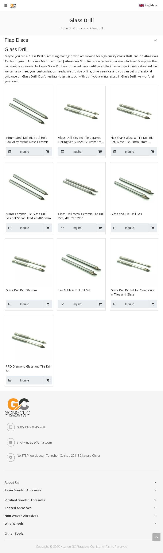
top (156, 537)
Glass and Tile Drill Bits (126, 214)
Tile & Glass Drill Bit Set (74, 290)
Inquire (17, 151)
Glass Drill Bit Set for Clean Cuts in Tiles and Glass (132, 292)
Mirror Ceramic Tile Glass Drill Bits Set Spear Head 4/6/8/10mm (28, 216)
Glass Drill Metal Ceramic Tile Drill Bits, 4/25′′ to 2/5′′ (81, 216)
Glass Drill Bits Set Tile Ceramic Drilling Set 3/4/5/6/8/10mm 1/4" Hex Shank (80, 140)
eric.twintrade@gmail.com (34, 442)
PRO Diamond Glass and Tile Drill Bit (28, 368)
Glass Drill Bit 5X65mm (21, 290)
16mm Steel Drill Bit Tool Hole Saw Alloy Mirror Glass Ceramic (27, 140)
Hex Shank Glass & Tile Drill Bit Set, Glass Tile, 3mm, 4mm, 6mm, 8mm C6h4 (132, 140)
